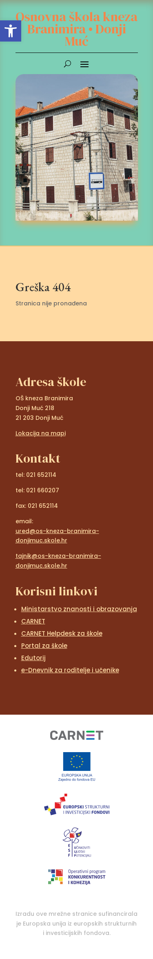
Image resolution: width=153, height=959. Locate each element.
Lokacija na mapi (41, 433)
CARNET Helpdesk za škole (61, 633)
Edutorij (33, 658)
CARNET (33, 621)
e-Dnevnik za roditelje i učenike (70, 670)
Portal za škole (44, 645)
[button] (10, 31)
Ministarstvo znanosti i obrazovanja (79, 609)
